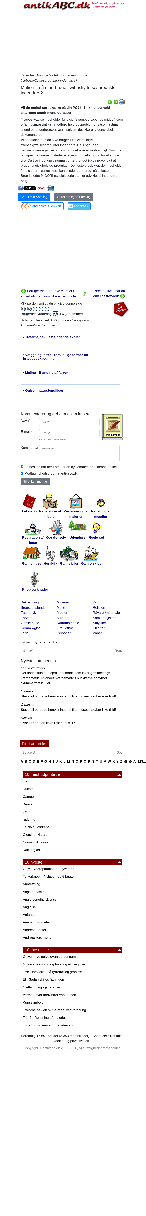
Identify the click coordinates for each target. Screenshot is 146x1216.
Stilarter (99, 628)
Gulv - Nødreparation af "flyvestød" (49, 869)
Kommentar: (28, 448)
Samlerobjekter (104, 618)
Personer (64, 633)
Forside (42, 75)
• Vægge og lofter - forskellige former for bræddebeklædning (55, 356)
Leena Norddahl (33, 668)
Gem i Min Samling (33, 197)
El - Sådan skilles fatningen (43, 979)
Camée (28, 797)
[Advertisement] (73, 41)
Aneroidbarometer (36, 922)
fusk (26, 781)
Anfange (29, 915)
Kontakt (116, 1036)
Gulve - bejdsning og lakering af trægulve (54, 964)
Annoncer (100, 1036)
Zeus (26, 812)
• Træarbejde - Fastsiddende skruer (51, 337)
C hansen (28, 691)
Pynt (96, 602)
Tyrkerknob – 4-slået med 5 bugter (49, 876)
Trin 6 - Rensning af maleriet (44, 1018)
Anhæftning (31, 884)
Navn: (26, 421)
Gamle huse (30, 623)
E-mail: (27, 432)
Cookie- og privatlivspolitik (72, 1041)
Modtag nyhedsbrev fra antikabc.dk (51, 473)
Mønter (62, 618)
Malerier (63, 602)
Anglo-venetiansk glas (39, 899)
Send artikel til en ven (45, 206)
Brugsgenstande (33, 608)
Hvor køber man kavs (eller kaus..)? (48, 723)
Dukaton (29, 789)
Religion (99, 608)
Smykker (99, 623)
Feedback (81, 206)
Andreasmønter (34, 930)
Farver (26, 618)
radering (29, 819)
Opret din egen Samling (74, 197)
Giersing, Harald (35, 835)
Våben (98, 633)
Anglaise (29, 907)
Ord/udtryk (65, 628)
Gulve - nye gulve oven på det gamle (50, 957)
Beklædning (30, 602)
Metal (61, 608)
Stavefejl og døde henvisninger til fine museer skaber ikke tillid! (68, 696)
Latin (24, 633)
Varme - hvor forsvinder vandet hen (49, 995)
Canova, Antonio (35, 842)
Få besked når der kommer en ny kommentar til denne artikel (70, 467)
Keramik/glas (30, 628)
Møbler (62, 613)
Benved (28, 804)
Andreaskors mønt (37, 937)
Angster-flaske (34, 892)
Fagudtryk (28, 613)
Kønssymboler (34, 1002)
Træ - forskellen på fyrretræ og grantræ (52, 972)
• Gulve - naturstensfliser (43, 390)
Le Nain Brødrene (36, 827)
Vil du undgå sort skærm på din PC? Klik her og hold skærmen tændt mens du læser (65, 110)
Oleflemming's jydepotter (41, 987)
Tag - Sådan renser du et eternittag (49, 1025)
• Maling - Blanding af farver (45, 373)
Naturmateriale (68, 623)
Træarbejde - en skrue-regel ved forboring (54, 1010)
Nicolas (26, 718)
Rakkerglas (31, 850)
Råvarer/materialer (107, 613)
